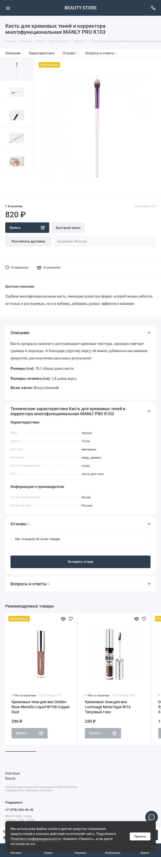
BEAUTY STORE (81, 7)
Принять (140, 836)
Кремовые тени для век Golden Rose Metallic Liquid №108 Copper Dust (41, 707)
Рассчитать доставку (28, 241)
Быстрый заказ (68, 228)
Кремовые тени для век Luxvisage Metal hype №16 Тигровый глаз (108, 707)
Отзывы (70, 53)
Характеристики (41, 53)
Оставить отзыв (80, 562)
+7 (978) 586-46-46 (19, 810)
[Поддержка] (153, 8)
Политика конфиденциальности (35, 839)
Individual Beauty (12, 775)
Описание (12, 53)
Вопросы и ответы (101, 53)
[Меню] (8, 8)
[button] (8, 185)
